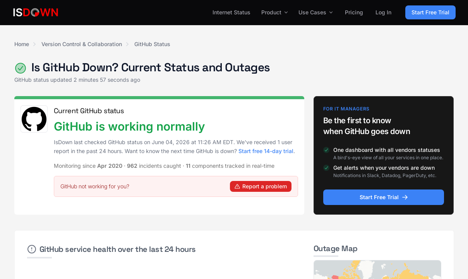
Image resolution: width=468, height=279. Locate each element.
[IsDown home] (35, 12)
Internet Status (231, 12)
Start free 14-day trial (265, 151)
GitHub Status (152, 44)
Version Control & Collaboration (81, 44)
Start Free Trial (430, 12)
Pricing (354, 12)
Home (21, 44)
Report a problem (261, 186)
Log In (383, 12)
